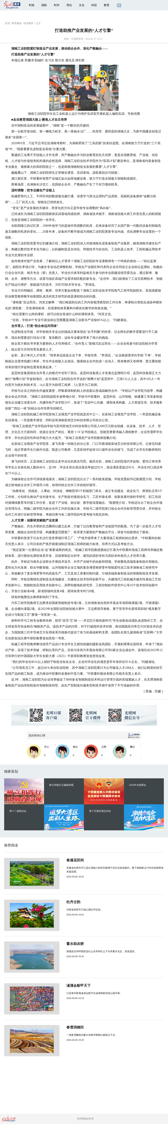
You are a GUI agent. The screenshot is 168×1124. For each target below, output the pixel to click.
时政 (32, 5)
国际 (44, 5)
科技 (94, 5)
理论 (69, 5)
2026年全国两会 (137, 785)
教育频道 (16, 23)
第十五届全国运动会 (100, 811)
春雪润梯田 (63, 1027)
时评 (56, 5)
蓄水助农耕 (63, 944)
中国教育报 (77, 39)
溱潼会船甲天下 (67, 985)
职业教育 (28, 23)
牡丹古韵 (62, 902)
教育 (106, 5)
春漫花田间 (63, 860)
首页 (7, 23)
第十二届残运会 (17, 811)
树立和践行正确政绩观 (61, 785)
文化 (81, 5)
